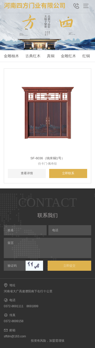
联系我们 (47, 215)
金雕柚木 (11, 56)
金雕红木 (68, 56)
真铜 (50, 56)
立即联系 (68, 173)
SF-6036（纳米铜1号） (47, 158)
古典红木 (33, 56)
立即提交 (69, 265)
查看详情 (27, 173)
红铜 (86, 56)
